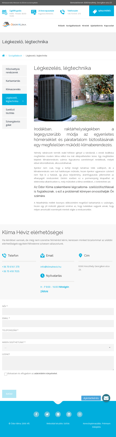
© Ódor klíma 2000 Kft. (19, 423)
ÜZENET (6, 354)
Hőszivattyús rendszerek (13, 70)
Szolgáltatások (73, 26)
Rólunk (61, 26)
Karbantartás (13, 80)
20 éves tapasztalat (46, 11)
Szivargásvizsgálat (13, 123)
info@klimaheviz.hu (50, 266)
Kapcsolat (109, 26)
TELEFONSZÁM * (10, 330)
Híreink (85, 26)
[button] (106, 398)
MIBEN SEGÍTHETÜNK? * (14, 342)
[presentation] (24, 384)
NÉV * (5, 306)
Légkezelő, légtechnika (12, 99)
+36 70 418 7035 (10, 271)
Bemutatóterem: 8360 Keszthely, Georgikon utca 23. (91, 2)
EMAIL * (6, 318)
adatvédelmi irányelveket (45, 373)
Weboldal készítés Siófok (58, 423)
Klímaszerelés (13, 89)
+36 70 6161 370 (74, 13)
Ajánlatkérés (104, 10)
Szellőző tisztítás (10, 111)
